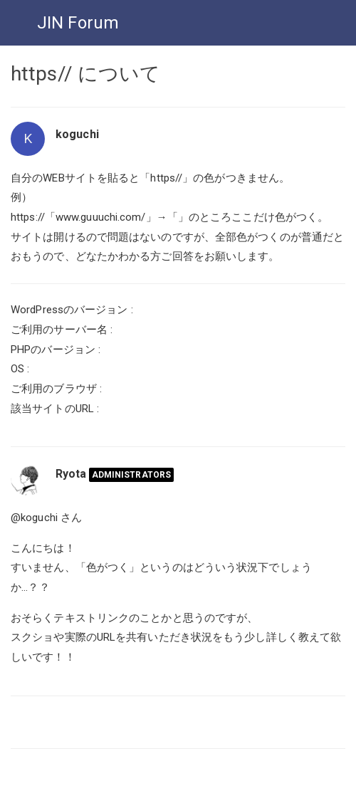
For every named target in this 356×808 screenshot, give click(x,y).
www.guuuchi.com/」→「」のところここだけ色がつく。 (192, 217)
